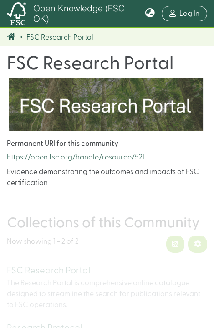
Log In (188, 12)
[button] (150, 13)
